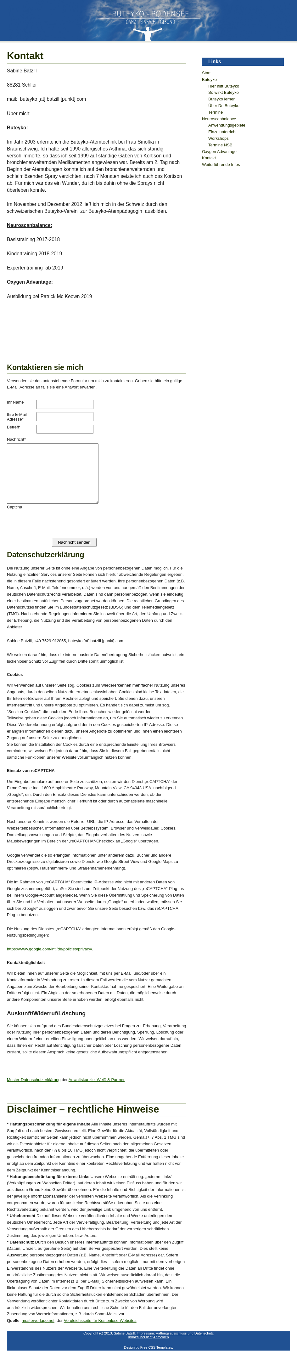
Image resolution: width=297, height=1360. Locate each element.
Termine (215, 112)
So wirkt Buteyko (223, 92)
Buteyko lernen (222, 99)
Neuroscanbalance (219, 118)
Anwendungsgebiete (226, 125)
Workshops (218, 138)
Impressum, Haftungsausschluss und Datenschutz (175, 1333)
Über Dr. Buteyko (223, 105)
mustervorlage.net (38, 1320)
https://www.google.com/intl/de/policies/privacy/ (49, 949)
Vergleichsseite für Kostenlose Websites (100, 1320)
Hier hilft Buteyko (223, 86)
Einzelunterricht (222, 131)
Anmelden (161, 1337)
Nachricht (16, 439)
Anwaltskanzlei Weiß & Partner (97, 1079)
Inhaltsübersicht (140, 1337)
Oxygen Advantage (219, 151)
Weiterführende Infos (221, 164)
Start (206, 73)
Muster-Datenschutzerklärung (34, 1079)
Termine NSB (220, 145)
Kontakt (209, 158)
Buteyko (209, 79)
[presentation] (55, 521)
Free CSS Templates (156, 1347)
